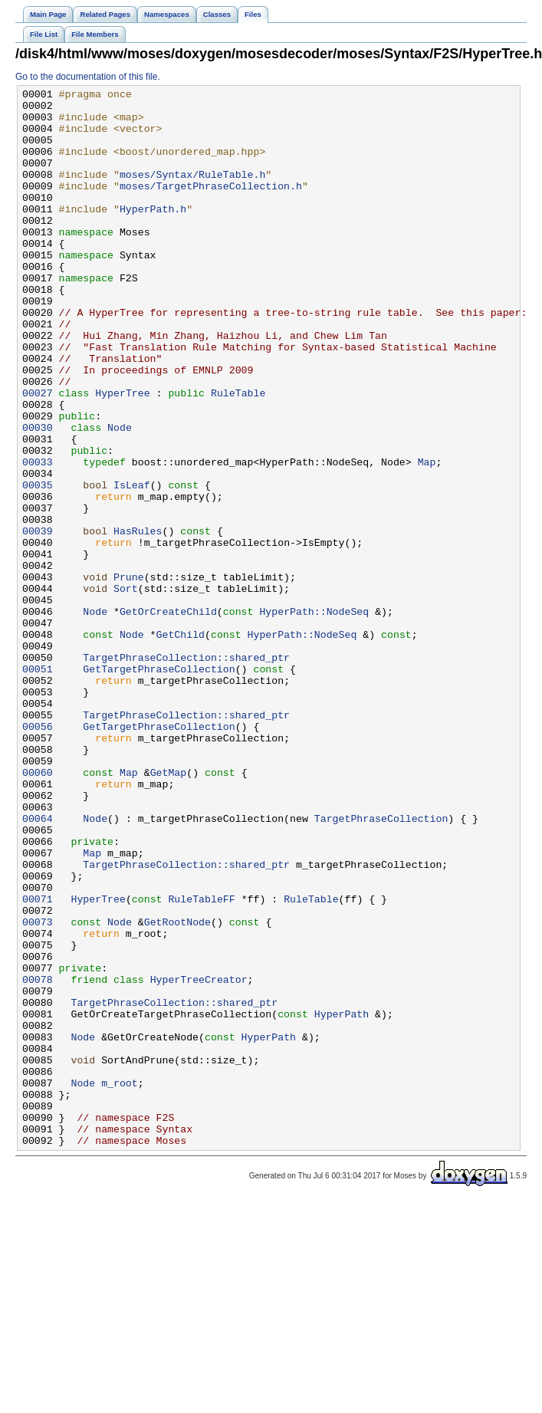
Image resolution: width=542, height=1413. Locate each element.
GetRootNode (177, 1089)
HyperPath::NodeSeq (314, 717)
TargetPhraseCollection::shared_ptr (186, 772)
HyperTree (122, 455)
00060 (37, 910)
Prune (128, 675)
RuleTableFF (201, 1062)
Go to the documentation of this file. (87, 76)
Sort (125, 689)
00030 (37, 496)
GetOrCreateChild (168, 717)
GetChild (180, 744)
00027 (37, 455)
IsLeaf (131, 565)
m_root (119, 1283)
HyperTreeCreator (199, 1158)
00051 (37, 786)
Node (119, 496)
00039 (37, 620)
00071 (37, 1062)
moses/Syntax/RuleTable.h (192, 192)
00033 (37, 537)
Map (427, 537)
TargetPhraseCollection (381, 965)
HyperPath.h (153, 234)
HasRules (137, 620)
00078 (37, 1158)
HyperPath (341, 1200)
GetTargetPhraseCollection (159, 786)
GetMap (168, 910)
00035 (37, 565)
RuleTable (238, 455)
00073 (37, 1089)
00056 (37, 855)
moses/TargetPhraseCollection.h (211, 206)
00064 (37, 965)
